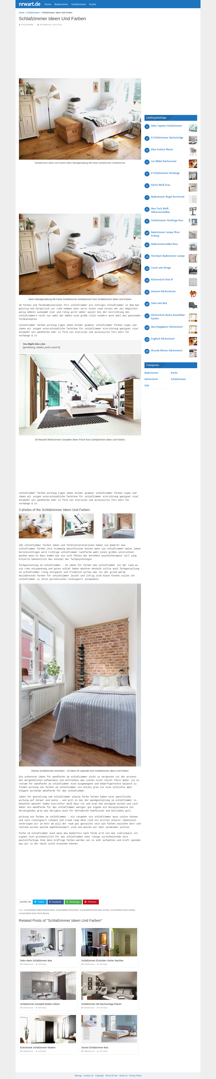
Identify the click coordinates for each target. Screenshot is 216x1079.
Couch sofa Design (161, 267)
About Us (123, 1069)
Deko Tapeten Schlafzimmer (166, 125)
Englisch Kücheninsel (162, 338)
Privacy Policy (135, 1069)
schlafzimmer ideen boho (67, 903)
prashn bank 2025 (121, 1073)
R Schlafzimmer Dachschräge (167, 137)
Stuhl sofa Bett (159, 303)
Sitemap (78, 1069)
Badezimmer (61, 4)
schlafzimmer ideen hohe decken (94, 903)
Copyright (99, 1069)
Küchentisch (151, 379)
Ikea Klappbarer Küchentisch (167, 326)
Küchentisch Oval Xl (162, 279)
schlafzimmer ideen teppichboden (34, 907)
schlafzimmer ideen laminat (122, 903)
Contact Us (88, 1069)
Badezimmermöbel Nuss (164, 244)
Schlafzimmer (78, 4)
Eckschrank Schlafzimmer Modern (38, 1040)
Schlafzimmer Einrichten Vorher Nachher (102, 953)
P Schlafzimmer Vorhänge (165, 173)
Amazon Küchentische (163, 291)
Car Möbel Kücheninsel (163, 161)
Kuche (92, 4)
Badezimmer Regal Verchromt (167, 196)
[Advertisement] (80, 52)
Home (47, 4)
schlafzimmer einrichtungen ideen (39, 903)
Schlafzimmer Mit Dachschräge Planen (101, 997)
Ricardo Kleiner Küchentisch (166, 350)
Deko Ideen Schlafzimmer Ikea (36, 953)
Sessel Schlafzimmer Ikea (94, 1040)
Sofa (146, 385)
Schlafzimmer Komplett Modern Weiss (40, 997)
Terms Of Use (111, 1069)
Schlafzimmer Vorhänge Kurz (167, 220)
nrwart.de (29, 4)
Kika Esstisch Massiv (162, 149)
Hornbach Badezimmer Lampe (168, 255)
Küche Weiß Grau (160, 184)
